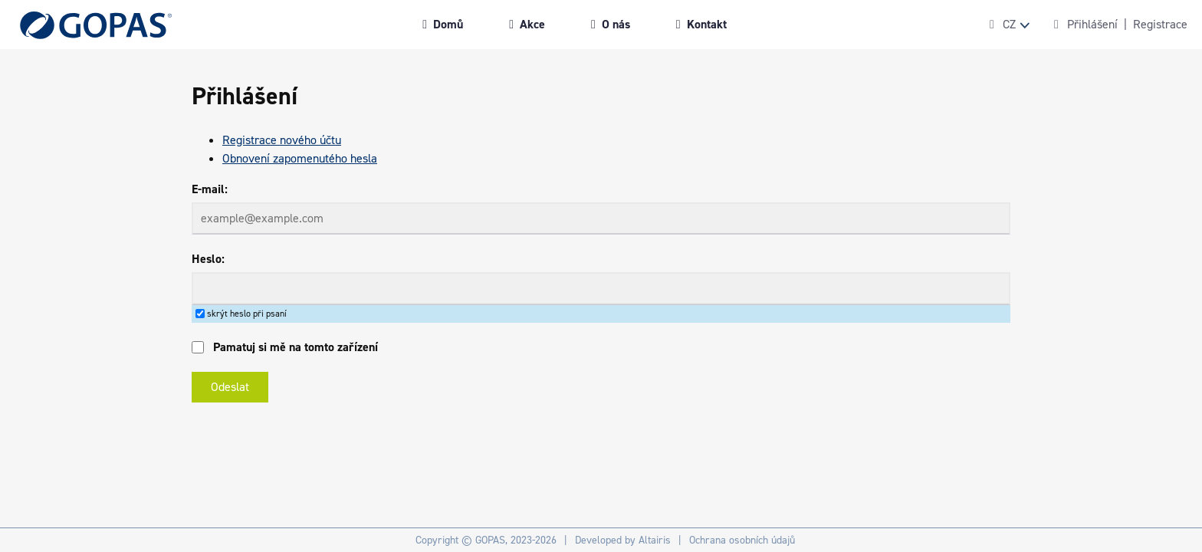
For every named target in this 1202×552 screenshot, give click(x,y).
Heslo (207, 259)
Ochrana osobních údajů (742, 540)
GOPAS (490, 540)
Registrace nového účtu (281, 140)
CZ (1009, 24)
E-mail (208, 189)
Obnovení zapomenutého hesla (299, 158)
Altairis (655, 540)
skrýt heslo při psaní (247, 313)
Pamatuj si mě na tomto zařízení (295, 347)
